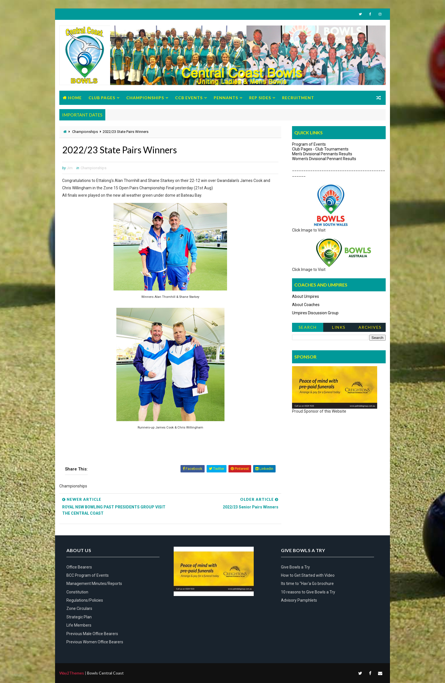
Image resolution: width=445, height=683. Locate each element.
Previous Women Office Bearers (94, 642)
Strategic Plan (79, 617)
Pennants (226, 97)
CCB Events (189, 97)
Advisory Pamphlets (299, 600)
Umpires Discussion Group (315, 313)
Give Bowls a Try (295, 567)
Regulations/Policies (84, 600)
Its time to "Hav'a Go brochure (307, 583)
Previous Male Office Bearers (92, 633)
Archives (370, 327)
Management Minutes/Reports (94, 583)
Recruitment (298, 97)
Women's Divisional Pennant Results (324, 158)
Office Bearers (79, 567)
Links (339, 327)
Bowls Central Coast (105, 673)
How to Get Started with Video (308, 575)
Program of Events (309, 144)
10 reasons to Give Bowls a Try (308, 592)
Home (75, 97)
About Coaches (306, 304)
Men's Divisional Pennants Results (322, 154)
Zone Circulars (79, 608)
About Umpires (305, 296)
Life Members (78, 625)
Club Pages (102, 97)
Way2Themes (71, 673)
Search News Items (307, 328)
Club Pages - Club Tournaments (320, 149)
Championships (145, 97)
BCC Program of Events (87, 575)
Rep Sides (260, 97)
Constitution (77, 592)
